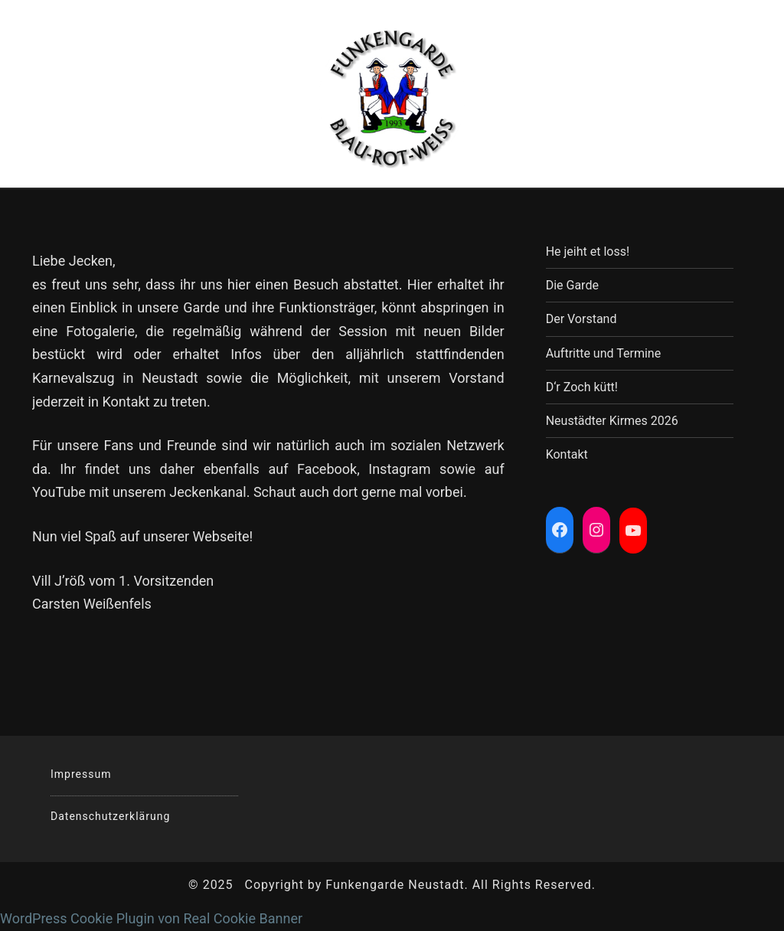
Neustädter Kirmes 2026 (612, 420)
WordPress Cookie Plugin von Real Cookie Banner (151, 918)
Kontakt (567, 454)
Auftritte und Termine (603, 353)
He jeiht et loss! (587, 251)
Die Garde (572, 285)
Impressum (81, 774)
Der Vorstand (581, 319)
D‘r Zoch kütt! (582, 387)
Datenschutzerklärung (110, 816)
